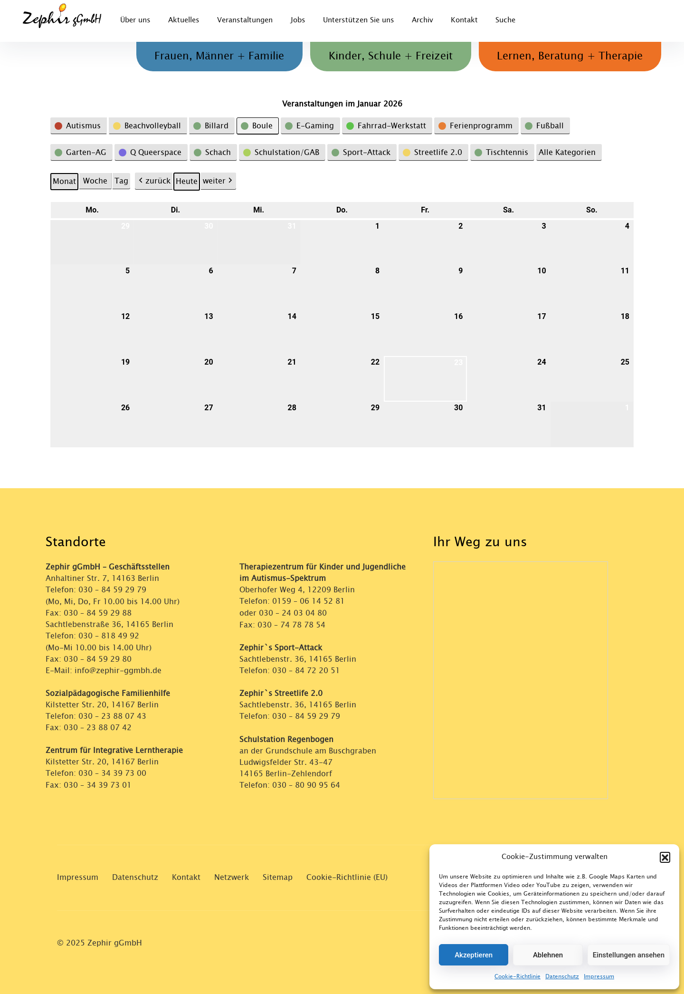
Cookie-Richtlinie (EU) (347, 877)
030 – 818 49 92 (108, 635)
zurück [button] (154, 181)
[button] (665, 857)
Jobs (301, 20)
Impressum (599, 976)
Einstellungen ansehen (629, 955)
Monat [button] (64, 181)
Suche (515, 20)
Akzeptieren (474, 955)
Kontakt (472, 20)
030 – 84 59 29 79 (112, 590)
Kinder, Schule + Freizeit (386, 56)
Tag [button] (121, 181)
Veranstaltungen (248, 20)
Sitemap (278, 877)
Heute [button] (187, 181)
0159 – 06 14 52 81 (308, 601)
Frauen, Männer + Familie (211, 56)
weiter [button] (218, 181)
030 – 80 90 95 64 (306, 784)
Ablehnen (548, 955)
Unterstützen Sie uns (363, 20)
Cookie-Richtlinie (517, 976)
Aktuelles (185, 20)
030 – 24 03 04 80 (294, 612)
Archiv (429, 20)
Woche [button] (95, 181)
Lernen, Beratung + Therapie (568, 56)
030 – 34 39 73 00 (112, 772)
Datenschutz (562, 976)
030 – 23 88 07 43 (112, 715)
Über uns (135, 20)
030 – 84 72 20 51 (306, 670)
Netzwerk (231, 877)
